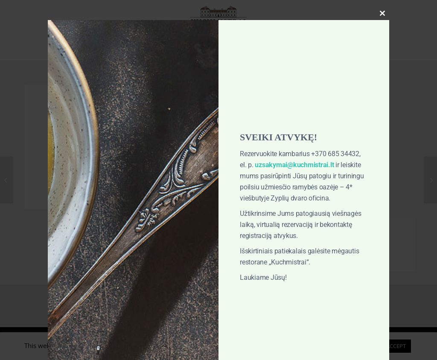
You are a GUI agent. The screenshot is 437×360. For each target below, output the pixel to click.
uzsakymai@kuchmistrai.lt (294, 165)
